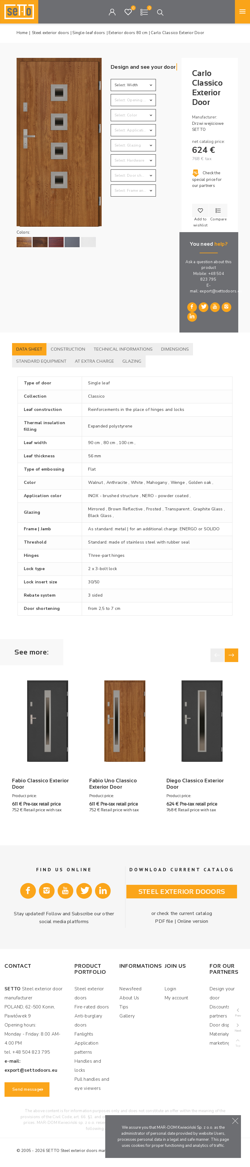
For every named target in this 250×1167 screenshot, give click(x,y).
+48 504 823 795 (212, 276)
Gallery (127, 1016)
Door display (223, 1025)
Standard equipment (41, 361)
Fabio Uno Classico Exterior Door (113, 784)
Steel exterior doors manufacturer (92, 1150)
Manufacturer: (204, 117)
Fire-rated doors (91, 1007)
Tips (123, 1007)
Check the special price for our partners (207, 179)
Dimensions (175, 349)
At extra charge (94, 361)
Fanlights (83, 1034)
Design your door (222, 993)
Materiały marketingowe (225, 1038)
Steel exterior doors (89, 993)
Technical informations (123, 349)
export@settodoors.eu (221, 291)
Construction (68, 349)
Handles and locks (87, 1065)
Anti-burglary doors (88, 1020)
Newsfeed (130, 989)
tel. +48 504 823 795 (27, 1052)
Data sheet (29, 349)
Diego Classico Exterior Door (195, 784)
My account (176, 998)
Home (22, 33)
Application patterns (86, 1047)
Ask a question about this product (208, 265)
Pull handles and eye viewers (91, 1083)
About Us (129, 998)
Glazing (131, 361)
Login (170, 989)
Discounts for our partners (227, 1011)
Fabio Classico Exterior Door (40, 784)
